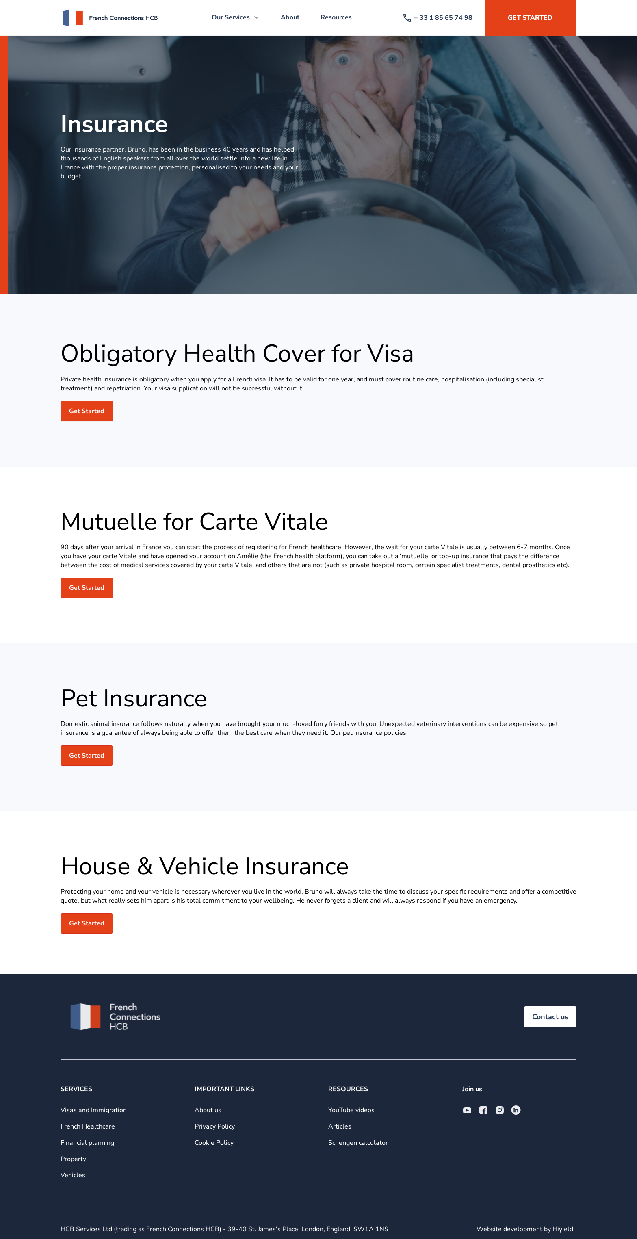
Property (73, 1159)
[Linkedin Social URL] (516, 1110)
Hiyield (562, 1229)
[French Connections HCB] (110, 18)
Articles (339, 1126)
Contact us (550, 1017)
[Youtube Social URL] (467, 1110)
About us (208, 1110)
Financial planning (87, 1142)
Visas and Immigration (94, 1110)
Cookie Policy (214, 1142)
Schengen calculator (358, 1142)
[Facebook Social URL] (483, 1110)
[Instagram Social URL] (500, 1110)
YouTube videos (351, 1110)
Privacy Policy (215, 1126)
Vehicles (73, 1175)
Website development (510, 1229)
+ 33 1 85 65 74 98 (437, 17)
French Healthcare (88, 1126)
